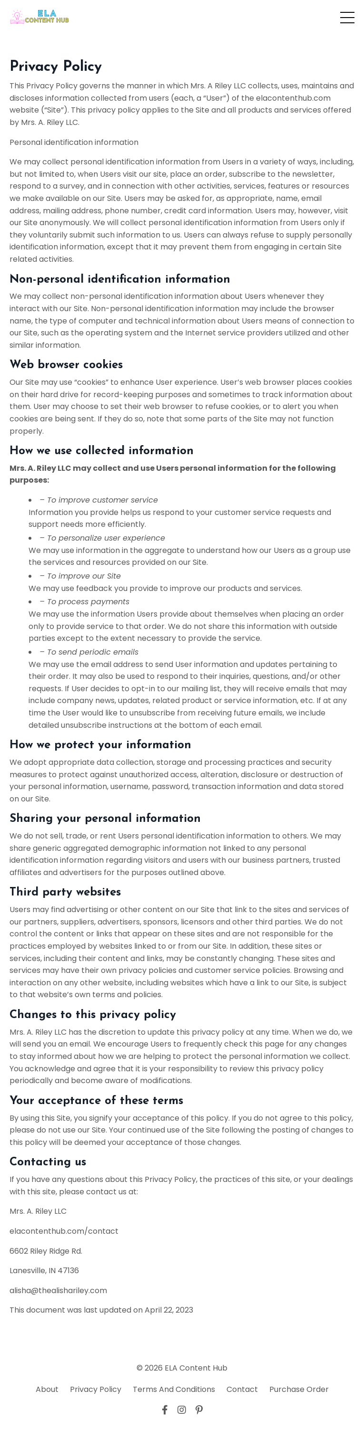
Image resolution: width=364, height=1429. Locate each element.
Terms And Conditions (174, 1389)
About (47, 1389)
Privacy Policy (95, 1389)
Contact (242, 1389)
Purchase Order (299, 1389)
